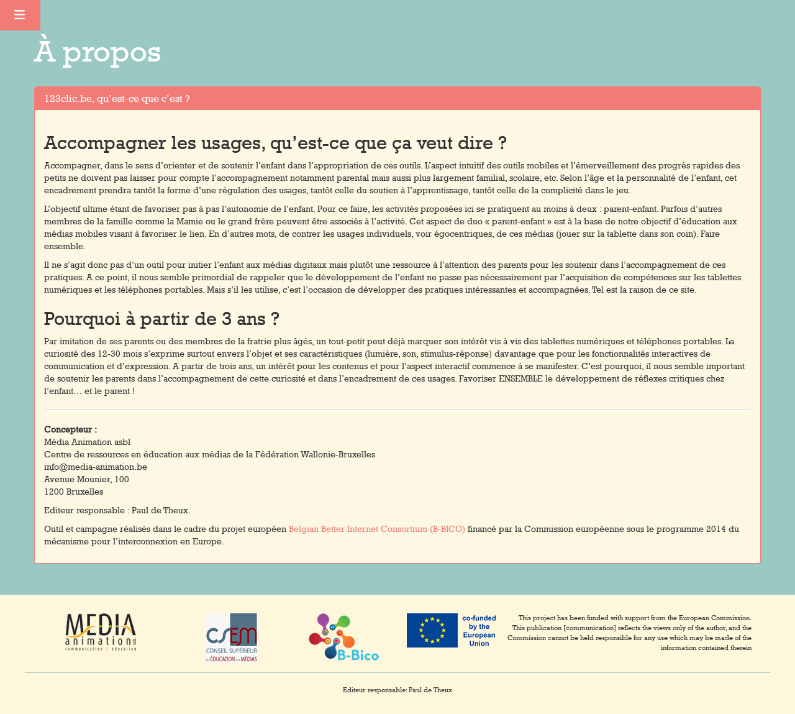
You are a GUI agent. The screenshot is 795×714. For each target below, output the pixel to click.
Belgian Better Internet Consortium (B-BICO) (377, 529)
